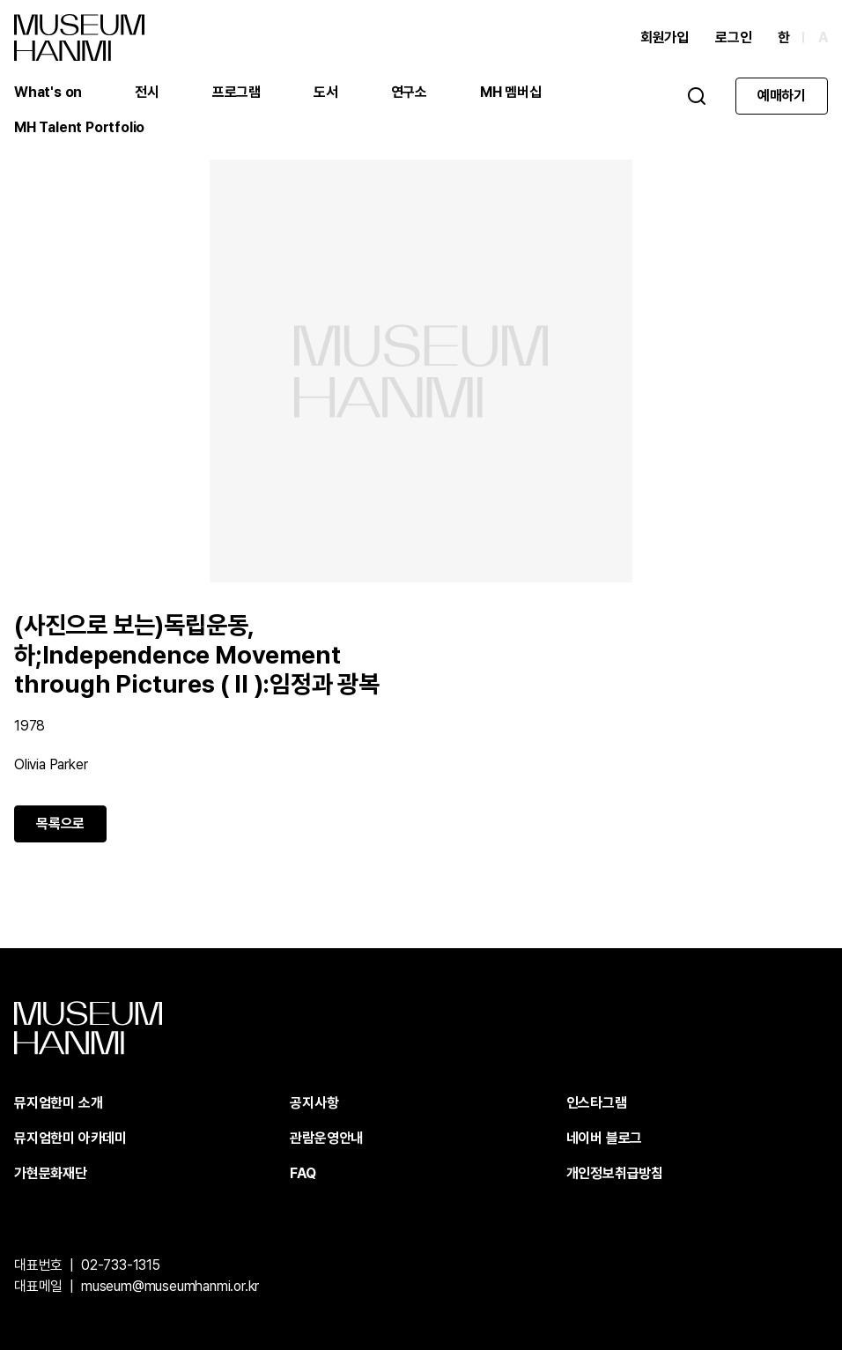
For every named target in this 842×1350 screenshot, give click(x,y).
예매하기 (781, 95)
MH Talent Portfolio (79, 127)
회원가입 (664, 37)
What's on (48, 92)
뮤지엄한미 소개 (58, 1102)
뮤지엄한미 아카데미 (70, 1138)
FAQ (302, 1173)
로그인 (733, 37)
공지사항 (314, 1102)
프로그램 (236, 92)
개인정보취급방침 (614, 1173)
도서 (326, 92)
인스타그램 (596, 1102)
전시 (147, 92)
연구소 (409, 92)
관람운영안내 (326, 1138)
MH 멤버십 (511, 92)
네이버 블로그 (604, 1138)
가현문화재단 (50, 1173)
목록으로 (60, 823)
